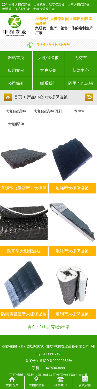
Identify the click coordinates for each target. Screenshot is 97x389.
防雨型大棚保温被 (23, 251)
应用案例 (16, 70)
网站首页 (16, 57)
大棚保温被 (48, 57)
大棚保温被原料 (48, 111)
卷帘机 (80, 111)
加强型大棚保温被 (72, 188)
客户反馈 (48, 70)
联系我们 (48, 83)
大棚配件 (16, 124)
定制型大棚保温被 (72, 314)
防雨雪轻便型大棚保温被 (24, 314)
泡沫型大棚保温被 (72, 251)
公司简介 (16, 83)
